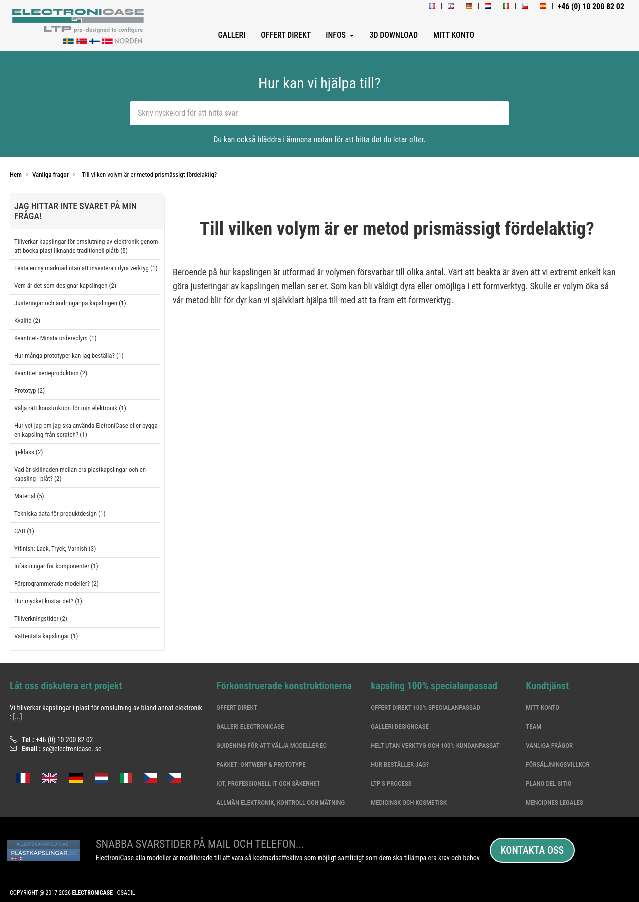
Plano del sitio (548, 783)
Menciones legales (554, 802)
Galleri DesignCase (400, 726)
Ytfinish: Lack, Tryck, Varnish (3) (55, 548)
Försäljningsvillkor (557, 764)
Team (533, 726)
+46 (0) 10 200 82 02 (64, 740)
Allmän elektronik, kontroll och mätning (280, 802)
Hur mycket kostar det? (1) (48, 601)
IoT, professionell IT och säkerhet (268, 783)
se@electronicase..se (71, 749)
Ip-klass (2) (28, 452)
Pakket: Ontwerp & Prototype (260, 764)
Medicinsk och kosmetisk (408, 802)
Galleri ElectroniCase (250, 726)
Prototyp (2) (29, 390)
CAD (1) (24, 531)
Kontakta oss (532, 850)
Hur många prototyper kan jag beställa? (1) (69, 355)
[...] (17, 717)
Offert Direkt (236, 707)
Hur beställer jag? (400, 764)
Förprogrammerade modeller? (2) (56, 583)
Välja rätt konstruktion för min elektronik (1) (70, 408)
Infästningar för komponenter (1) (56, 566)
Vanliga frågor (549, 745)
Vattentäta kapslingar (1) (46, 636)
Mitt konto (542, 707)
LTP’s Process (391, 783)
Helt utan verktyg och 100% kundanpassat (435, 745)
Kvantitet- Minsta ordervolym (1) (55, 338)
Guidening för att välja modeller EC (271, 745)
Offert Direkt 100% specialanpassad (425, 707)
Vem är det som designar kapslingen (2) (65, 285)
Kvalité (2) (27, 320)
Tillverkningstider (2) (40, 618)
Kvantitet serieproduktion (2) (50, 373)
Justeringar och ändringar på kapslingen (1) (70, 303)
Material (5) (29, 496)
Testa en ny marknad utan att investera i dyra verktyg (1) (86, 268)
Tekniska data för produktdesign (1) (60, 513)
